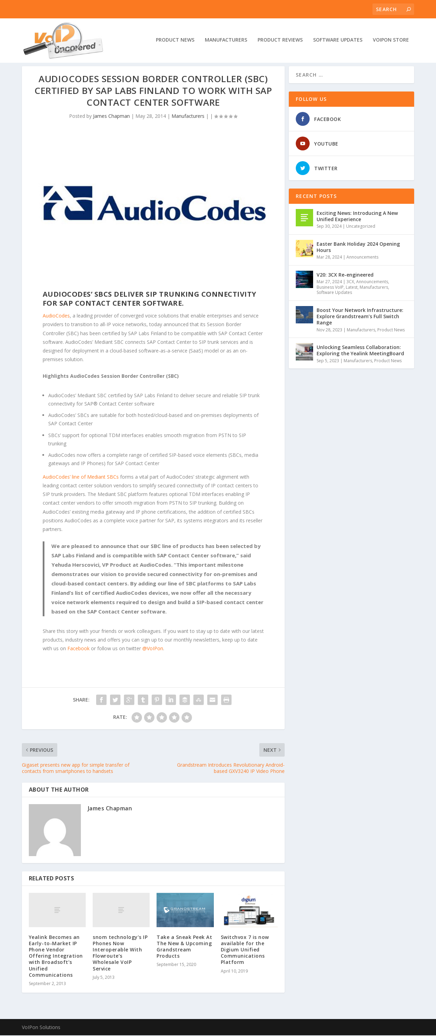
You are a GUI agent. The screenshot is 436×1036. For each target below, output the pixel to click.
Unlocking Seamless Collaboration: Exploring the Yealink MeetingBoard (360, 351)
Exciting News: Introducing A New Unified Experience (357, 216)
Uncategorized (360, 227)
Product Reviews (280, 41)
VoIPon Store (391, 41)
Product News (175, 41)
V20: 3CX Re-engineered (345, 275)
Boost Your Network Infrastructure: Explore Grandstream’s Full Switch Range (360, 317)
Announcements (362, 258)
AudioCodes (56, 316)
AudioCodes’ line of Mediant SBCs (81, 477)
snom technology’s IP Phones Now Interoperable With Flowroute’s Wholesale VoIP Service (120, 953)
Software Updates (337, 41)
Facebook (78, 649)
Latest (352, 288)
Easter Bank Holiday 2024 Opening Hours (358, 247)
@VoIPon (152, 649)
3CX (350, 282)
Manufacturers (226, 41)
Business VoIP (330, 288)
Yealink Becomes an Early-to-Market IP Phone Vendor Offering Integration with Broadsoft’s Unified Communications (56, 956)
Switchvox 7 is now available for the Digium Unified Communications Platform (245, 950)
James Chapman (111, 116)
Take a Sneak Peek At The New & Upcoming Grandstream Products (184, 947)
